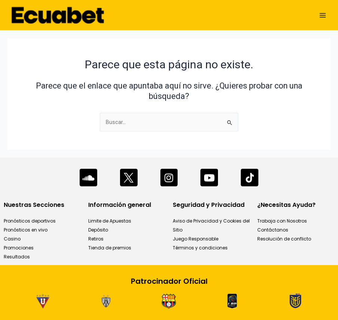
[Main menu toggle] (323, 15)
